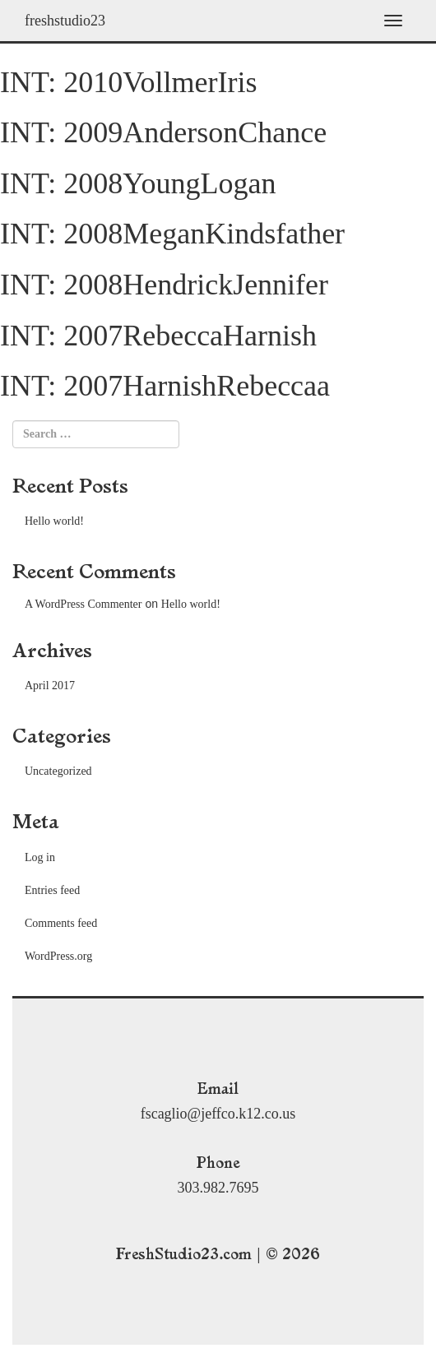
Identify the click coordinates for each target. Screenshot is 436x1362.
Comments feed (61, 923)
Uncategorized (58, 771)
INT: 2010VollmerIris (128, 82)
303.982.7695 (218, 1187)
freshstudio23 (65, 20)
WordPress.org (58, 956)
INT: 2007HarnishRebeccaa (165, 385)
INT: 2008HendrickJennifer (164, 284)
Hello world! (54, 521)
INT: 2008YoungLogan (138, 183)
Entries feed (52, 890)
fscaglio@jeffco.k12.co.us (218, 1113)
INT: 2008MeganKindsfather (172, 233)
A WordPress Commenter (83, 604)
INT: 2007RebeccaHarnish (158, 335)
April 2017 (50, 685)
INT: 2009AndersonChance (163, 132)
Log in (40, 857)
